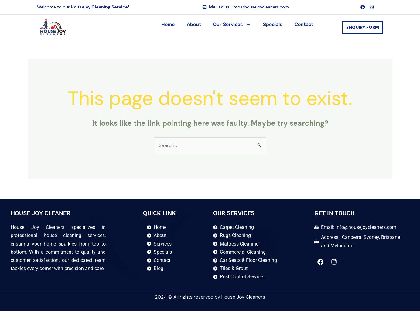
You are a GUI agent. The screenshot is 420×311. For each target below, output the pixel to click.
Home (168, 24)
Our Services (232, 24)
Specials (272, 24)
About (194, 24)
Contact (304, 24)
